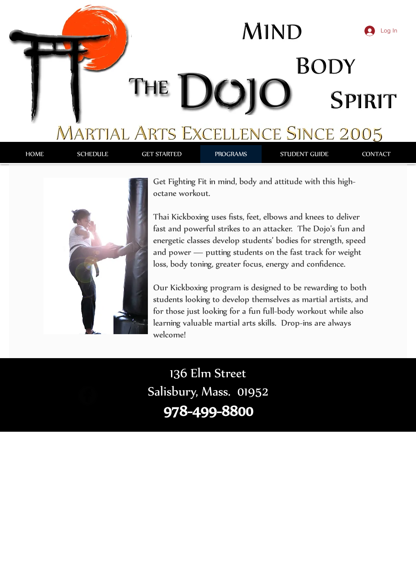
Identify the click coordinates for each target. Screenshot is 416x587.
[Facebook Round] (88, 395)
